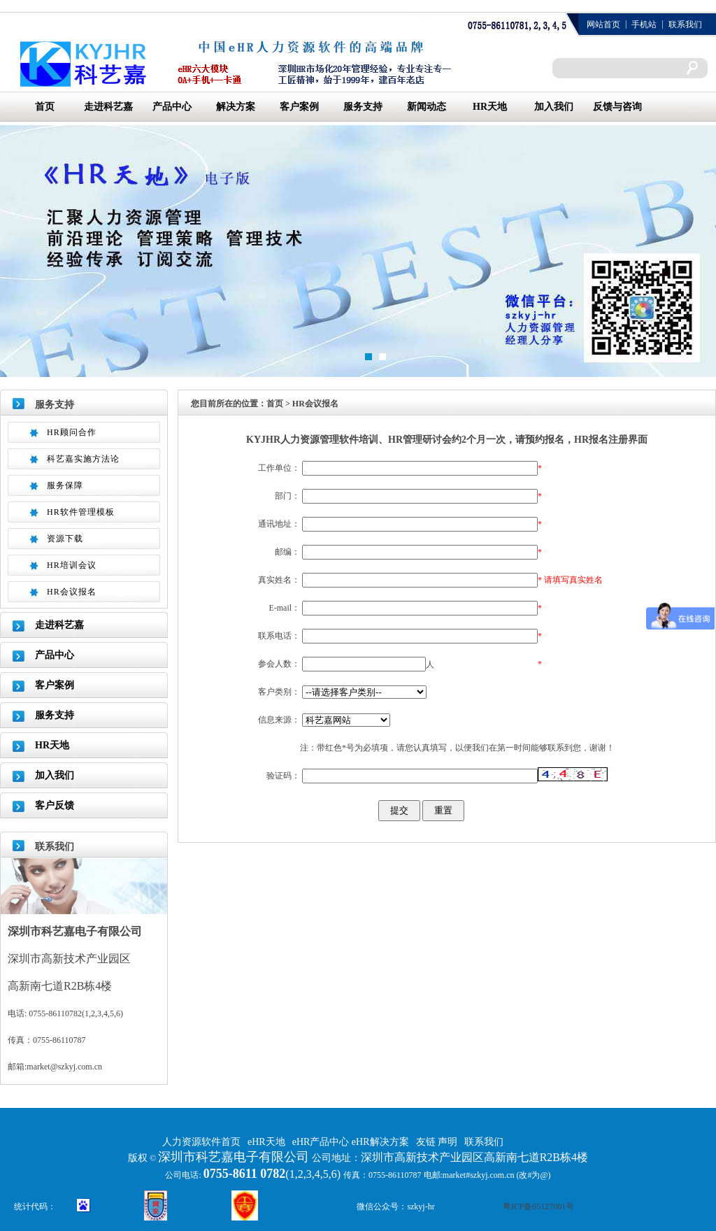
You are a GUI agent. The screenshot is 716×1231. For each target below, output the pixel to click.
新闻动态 (426, 106)
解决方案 (235, 106)
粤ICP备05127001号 (539, 1206)
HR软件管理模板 (81, 512)
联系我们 (685, 24)
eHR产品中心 (322, 1142)
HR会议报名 (71, 592)
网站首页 (603, 24)
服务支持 (362, 106)
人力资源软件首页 (201, 1142)
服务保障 (65, 485)
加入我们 (553, 106)
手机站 (644, 24)
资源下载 (65, 538)
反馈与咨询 (617, 106)
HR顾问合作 (71, 432)
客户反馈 (54, 805)
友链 (427, 1142)
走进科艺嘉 (108, 106)
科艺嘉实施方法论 (83, 459)
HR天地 (490, 106)
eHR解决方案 (380, 1142)
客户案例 (299, 106)
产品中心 (172, 106)
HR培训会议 (71, 565)
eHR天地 (266, 1142)
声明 (447, 1142)
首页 (45, 106)
